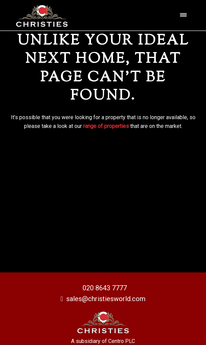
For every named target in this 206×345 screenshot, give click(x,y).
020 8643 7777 (105, 288)
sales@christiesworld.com (103, 299)
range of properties (106, 126)
